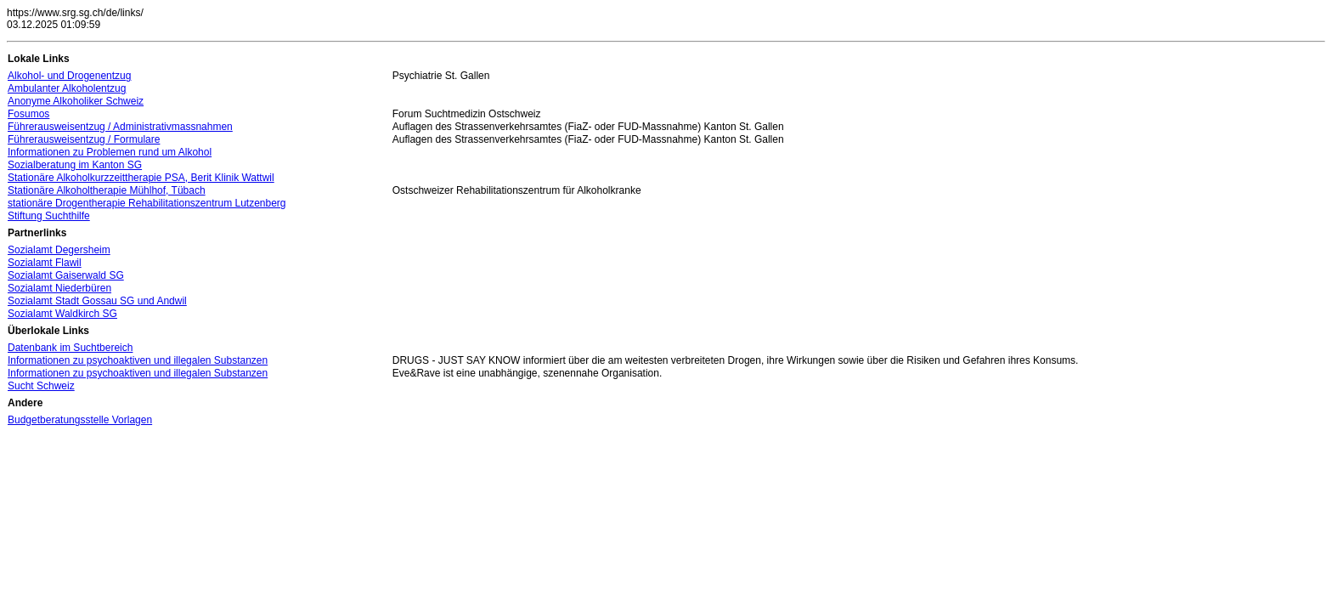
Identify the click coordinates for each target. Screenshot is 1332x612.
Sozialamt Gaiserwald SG (66, 275)
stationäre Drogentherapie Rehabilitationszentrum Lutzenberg (147, 203)
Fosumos (28, 114)
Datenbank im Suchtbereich (70, 348)
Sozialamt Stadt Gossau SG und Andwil (97, 301)
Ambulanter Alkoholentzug (67, 88)
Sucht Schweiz (41, 386)
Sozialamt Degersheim (59, 250)
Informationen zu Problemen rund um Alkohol (110, 152)
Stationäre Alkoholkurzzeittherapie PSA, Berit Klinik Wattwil (141, 178)
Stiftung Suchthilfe (49, 216)
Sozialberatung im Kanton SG (75, 165)
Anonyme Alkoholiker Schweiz (76, 101)
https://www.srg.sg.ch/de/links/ (75, 13)
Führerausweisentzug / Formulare (84, 139)
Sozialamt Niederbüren (59, 288)
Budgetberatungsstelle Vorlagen (80, 420)
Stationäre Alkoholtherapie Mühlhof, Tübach (107, 190)
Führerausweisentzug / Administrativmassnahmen (120, 127)
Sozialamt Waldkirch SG (62, 314)
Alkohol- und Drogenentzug (69, 76)
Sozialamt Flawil (45, 263)
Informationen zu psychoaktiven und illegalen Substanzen (138, 360)
